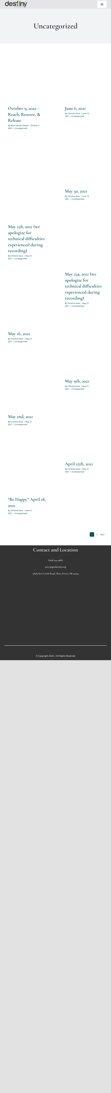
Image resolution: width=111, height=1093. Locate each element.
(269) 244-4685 (55, 560)
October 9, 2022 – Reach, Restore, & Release (24, 114)
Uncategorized (20, 128)
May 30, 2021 (76, 191)
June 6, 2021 (75, 108)
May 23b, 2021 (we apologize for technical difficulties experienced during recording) (26, 238)
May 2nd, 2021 (20, 416)
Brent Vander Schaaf (19, 125)
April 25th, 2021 (79, 464)
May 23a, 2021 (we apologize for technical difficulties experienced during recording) (83, 286)
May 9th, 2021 (77, 381)
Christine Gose (73, 113)
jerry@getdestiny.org (55, 566)
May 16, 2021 (19, 333)
